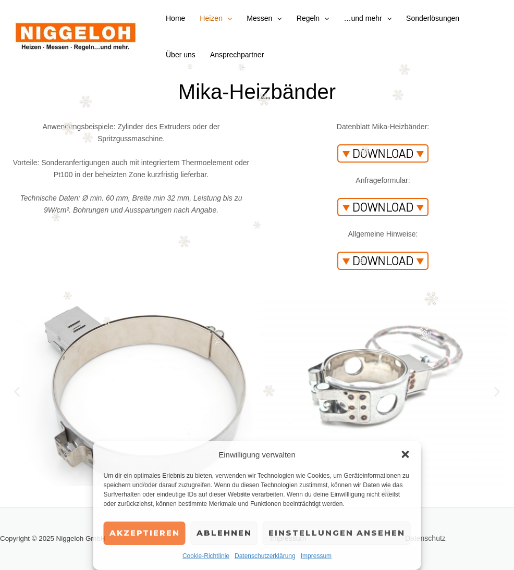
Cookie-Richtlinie (205, 556)
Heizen (216, 18)
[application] (227, 18)
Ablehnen (224, 533)
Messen (264, 18)
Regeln (313, 18)
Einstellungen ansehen (336, 533)
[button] (405, 454)
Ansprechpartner (237, 55)
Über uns (180, 55)
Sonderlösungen (432, 18)
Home (175, 18)
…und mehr (368, 18)
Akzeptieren (144, 533)
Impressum (316, 556)
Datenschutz (425, 538)
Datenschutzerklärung (265, 556)
